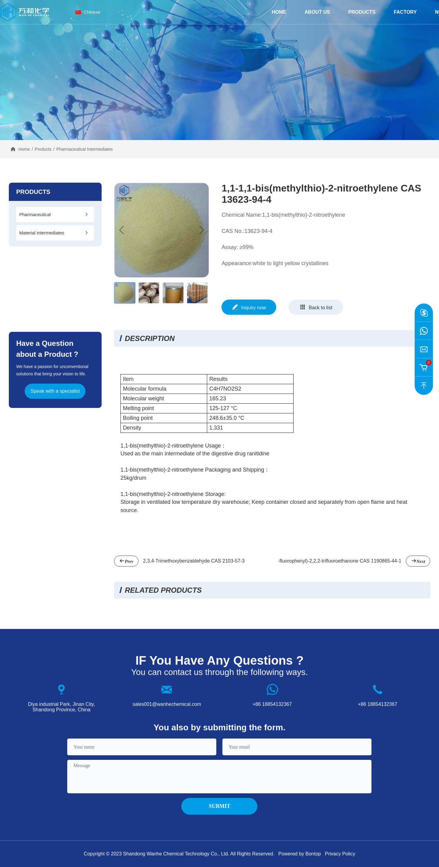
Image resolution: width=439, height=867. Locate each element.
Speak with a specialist (55, 391)
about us (317, 12)
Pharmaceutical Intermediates (84, 149)
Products (362, 12)
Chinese (92, 12)
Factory (405, 12)
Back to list (316, 307)
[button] (201, 230)
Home (279, 12)
